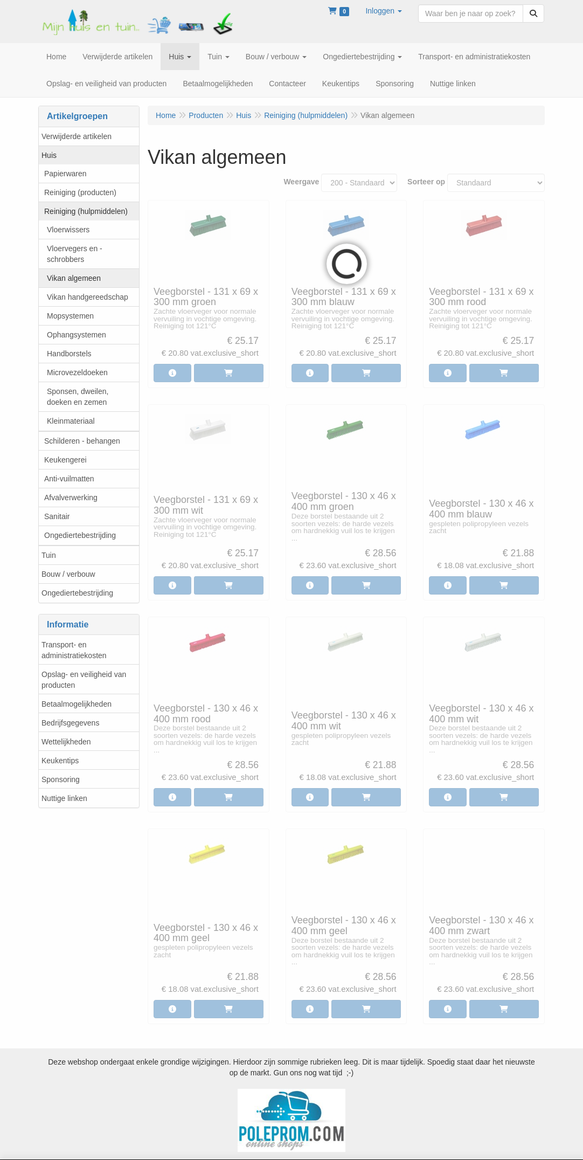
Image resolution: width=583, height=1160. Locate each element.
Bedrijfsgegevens (70, 723)
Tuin (48, 555)
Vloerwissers (68, 229)
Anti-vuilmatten (69, 478)
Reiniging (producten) (80, 192)
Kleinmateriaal (71, 421)
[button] (383, 11)
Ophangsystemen (76, 334)
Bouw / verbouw (68, 574)
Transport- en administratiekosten (74, 650)
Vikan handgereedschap (87, 297)
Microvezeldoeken (77, 372)
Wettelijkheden (66, 741)
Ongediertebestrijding (80, 535)
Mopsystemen (70, 316)
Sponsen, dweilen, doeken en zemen (77, 396)
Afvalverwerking (71, 497)
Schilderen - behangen (82, 441)
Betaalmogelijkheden (76, 704)
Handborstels (69, 353)
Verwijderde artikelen (76, 136)
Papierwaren (65, 173)
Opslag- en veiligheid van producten (83, 679)
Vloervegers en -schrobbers (74, 254)
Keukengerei (65, 459)
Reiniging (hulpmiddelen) (86, 211)
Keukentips (60, 760)
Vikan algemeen (74, 278)
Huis (49, 155)
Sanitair (57, 516)
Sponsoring (60, 779)
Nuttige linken (64, 798)
